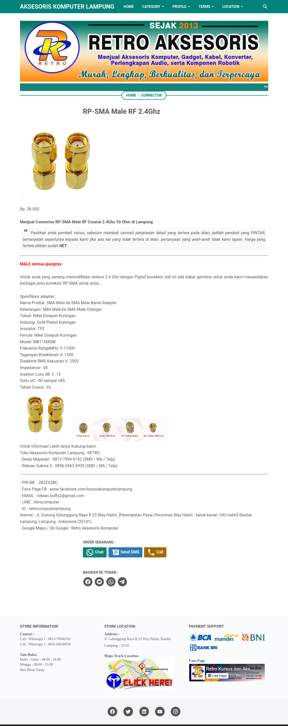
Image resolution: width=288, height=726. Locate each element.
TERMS (204, 7)
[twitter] (130, 566)
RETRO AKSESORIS (158, 717)
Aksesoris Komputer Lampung (67, 6)
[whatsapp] (141, 566)
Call (190, 537)
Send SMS (159, 537)
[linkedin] (144, 696)
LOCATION (230, 7)
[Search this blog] (265, 7)
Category (151, 7)
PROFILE (179, 7)
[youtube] (160, 696)
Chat (127, 537)
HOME (129, 7)
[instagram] (175, 696)
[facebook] (119, 566)
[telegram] (153, 566)
